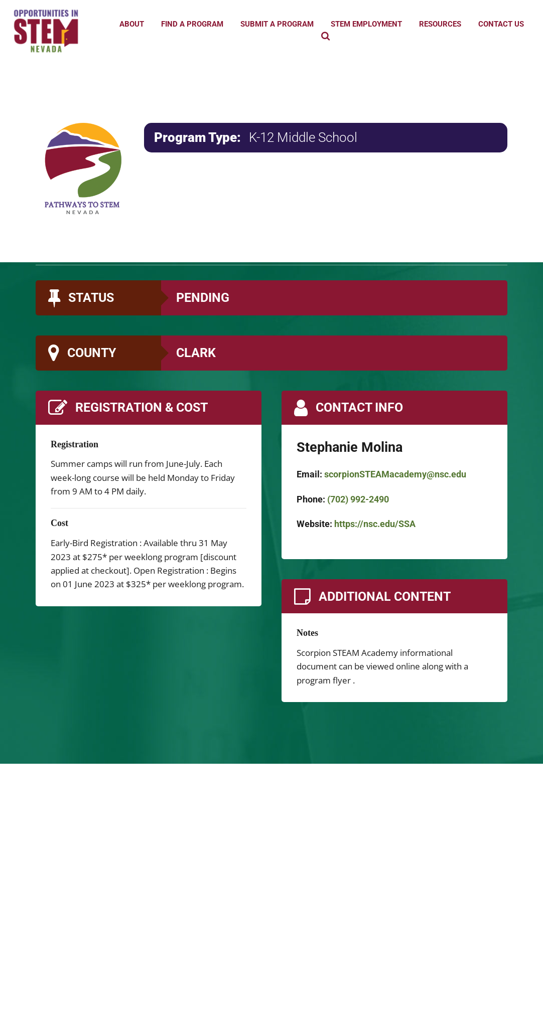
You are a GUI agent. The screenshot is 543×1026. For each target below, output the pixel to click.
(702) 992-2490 (358, 499)
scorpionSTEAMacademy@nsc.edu (395, 474)
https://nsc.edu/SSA (375, 524)
